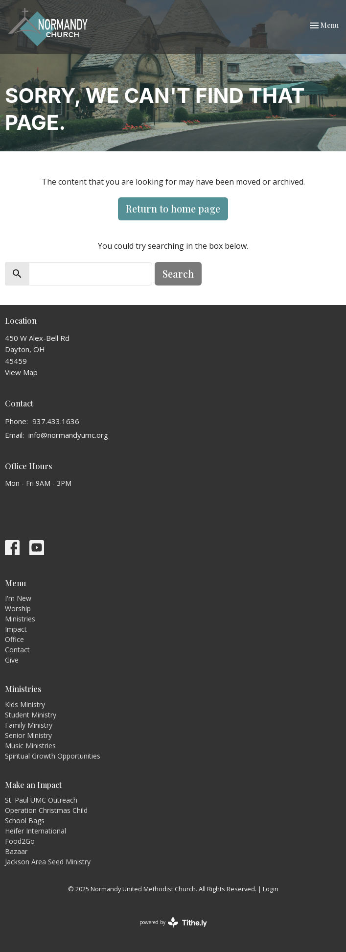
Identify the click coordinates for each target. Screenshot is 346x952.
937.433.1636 (55, 421)
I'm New (18, 598)
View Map (21, 372)
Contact (17, 649)
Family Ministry (28, 725)
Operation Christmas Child (46, 810)
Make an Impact (33, 785)
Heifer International (35, 830)
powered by (173, 922)
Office (14, 639)
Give (12, 660)
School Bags (25, 820)
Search (178, 273)
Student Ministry (30, 714)
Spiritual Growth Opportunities (52, 756)
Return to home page (173, 208)
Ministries (20, 618)
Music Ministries (30, 745)
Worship (18, 608)
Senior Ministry (28, 735)
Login (270, 888)
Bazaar (16, 851)
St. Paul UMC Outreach (41, 800)
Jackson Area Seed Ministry (48, 861)
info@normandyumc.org (68, 435)
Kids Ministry (25, 704)
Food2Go (20, 841)
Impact (16, 629)
